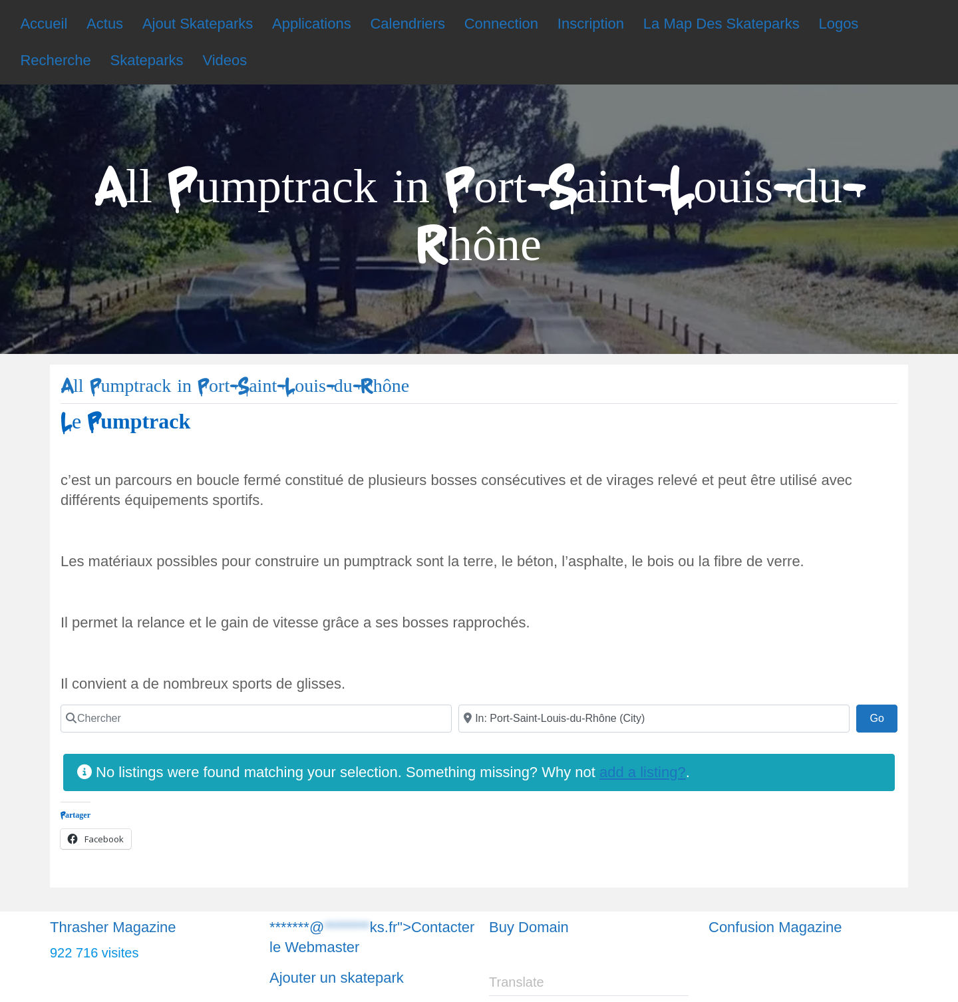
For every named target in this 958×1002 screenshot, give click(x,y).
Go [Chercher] (883, 716)
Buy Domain (529, 927)
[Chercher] (256, 719)
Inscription (591, 23)
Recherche (55, 60)
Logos (838, 23)
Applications (311, 23)
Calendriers (407, 23)
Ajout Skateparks (197, 23)
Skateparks (147, 60)
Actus (104, 23)
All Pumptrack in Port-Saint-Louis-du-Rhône (235, 386)
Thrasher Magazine (113, 927)
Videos (224, 60)
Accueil (43, 23)
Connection (501, 23)
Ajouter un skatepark (336, 977)
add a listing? (642, 772)
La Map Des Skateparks (721, 23)
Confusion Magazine (775, 927)
